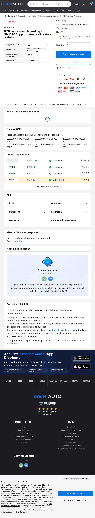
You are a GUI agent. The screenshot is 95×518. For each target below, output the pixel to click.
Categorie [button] (9, 10)
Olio (56, 10)
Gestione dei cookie (71, 436)
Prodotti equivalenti (58, 104)
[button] (76, 4)
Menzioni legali (71, 442)
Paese (24, 427)
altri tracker (23, 512)
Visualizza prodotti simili (47, 186)
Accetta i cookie (75, 494)
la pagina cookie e (12, 512)
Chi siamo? (71, 427)
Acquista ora (73, 62)
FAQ (72, 104)
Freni (69, 10)
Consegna (24, 433)
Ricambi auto (22, 10)
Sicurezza (81, 104)
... (37, 51)
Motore (77, 10)
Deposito (23, 442)
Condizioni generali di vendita (71, 430)
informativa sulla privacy (62, 329)
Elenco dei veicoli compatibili (18, 104)
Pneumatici (36, 10)
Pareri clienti (71, 439)
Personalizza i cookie (75, 500)
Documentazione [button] (15, 241)
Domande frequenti (23, 439)
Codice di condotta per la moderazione (71, 448)
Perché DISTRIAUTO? (24, 430)
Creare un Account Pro (24, 436)
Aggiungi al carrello (73, 54)
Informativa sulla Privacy (71, 445)
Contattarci (71, 433)
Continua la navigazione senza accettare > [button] (78, 479)
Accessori (47, 10)
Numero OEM (40, 104)
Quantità (60, 45)
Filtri (62, 10)
